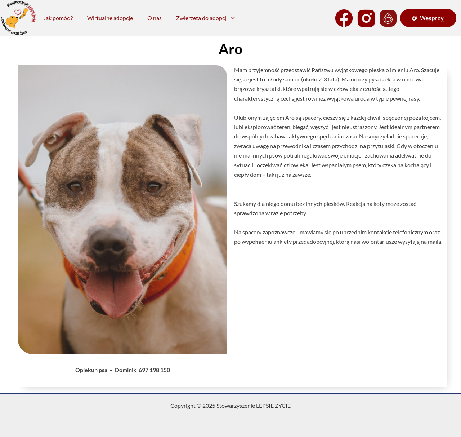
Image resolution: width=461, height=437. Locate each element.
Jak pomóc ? (58, 17)
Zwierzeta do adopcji (205, 17)
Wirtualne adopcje (110, 17)
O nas (154, 17)
